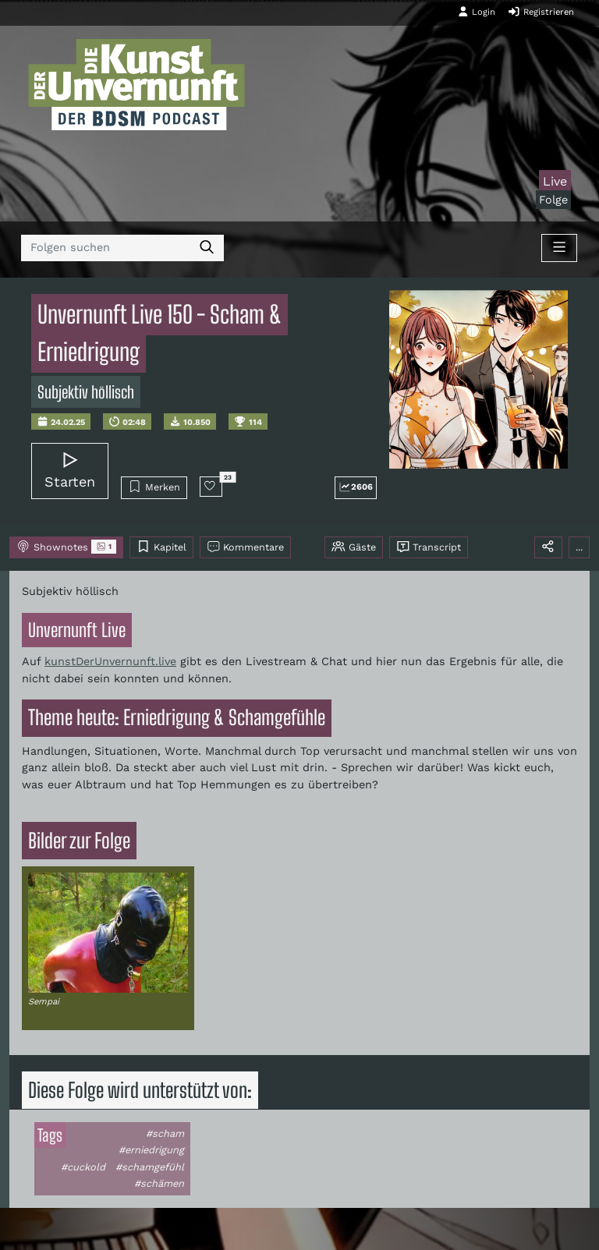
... (579, 547)
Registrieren (541, 11)
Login (476, 11)
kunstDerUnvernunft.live (110, 661)
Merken (154, 486)
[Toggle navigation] (559, 248)
